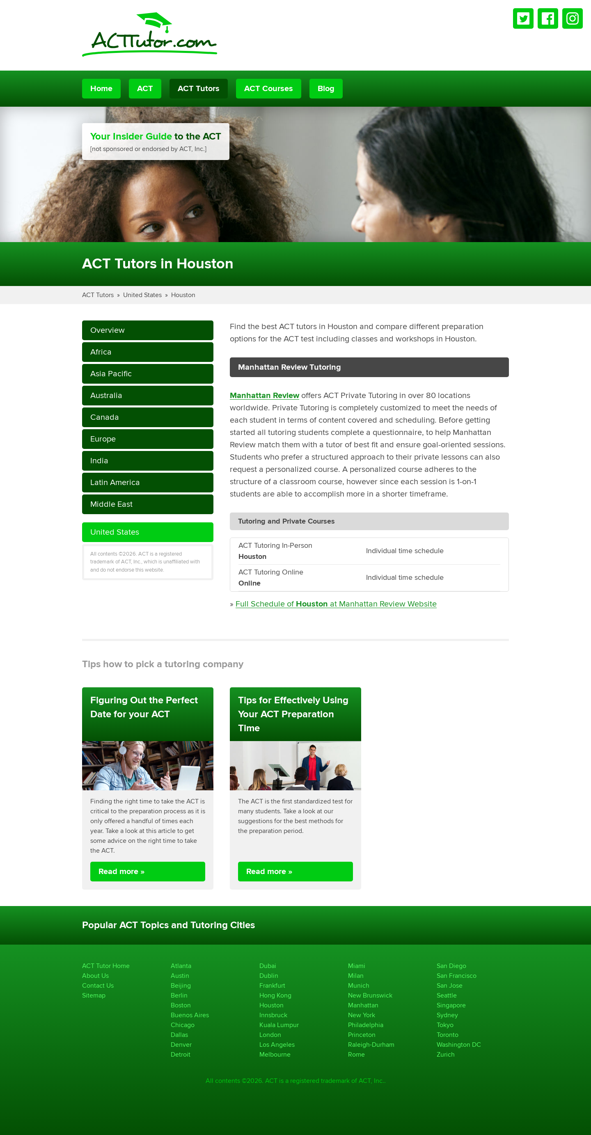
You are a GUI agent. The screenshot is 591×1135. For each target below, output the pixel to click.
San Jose (450, 985)
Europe (103, 439)
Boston (181, 1005)
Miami (356, 966)
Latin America (115, 482)
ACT (145, 89)
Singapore (451, 1005)
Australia (106, 395)
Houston (183, 295)
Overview (107, 330)
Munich (358, 985)
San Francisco (456, 975)
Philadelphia (365, 1025)
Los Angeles (277, 1044)
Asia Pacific (111, 373)
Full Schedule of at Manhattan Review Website (336, 604)
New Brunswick (370, 995)
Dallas (179, 1035)
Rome (356, 1054)
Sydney (447, 1015)
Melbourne (275, 1054)
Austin (180, 975)
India (99, 460)
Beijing (181, 985)
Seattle (447, 995)
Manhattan (363, 1005)
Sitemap (93, 995)
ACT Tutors (199, 89)
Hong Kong (275, 995)
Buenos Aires (190, 1015)
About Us (95, 975)
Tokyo (445, 1025)
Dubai (267, 966)
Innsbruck (273, 1015)
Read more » (121, 871)
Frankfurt (272, 985)
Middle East (111, 504)
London (270, 1035)
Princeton (362, 1035)
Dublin (268, 975)
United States (142, 295)
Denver (181, 1044)
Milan (356, 975)
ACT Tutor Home (106, 966)
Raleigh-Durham (371, 1044)
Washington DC (459, 1044)
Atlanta (181, 966)
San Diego (451, 966)
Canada (104, 417)
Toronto (447, 1035)
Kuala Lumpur (279, 1025)
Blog (326, 89)
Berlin (179, 995)
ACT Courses (268, 89)
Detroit (180, 1054)
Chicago (183, 1025)
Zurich (446, 1054)
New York (361, 1015)
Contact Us (98, 985)
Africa (101, 352)
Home (101, 89)
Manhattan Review (264, 395)
